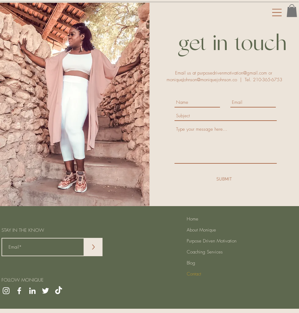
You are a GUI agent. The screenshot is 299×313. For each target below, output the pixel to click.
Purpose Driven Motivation (211, 241)
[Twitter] (45, 290)
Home (192, 219)
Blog (191, 263)
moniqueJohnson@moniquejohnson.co (202, 80)
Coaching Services (205, 252)
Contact (194, 274)
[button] (291, 10)
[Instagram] (6, 290)
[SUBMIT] (224, 179)
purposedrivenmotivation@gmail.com (232, 73)
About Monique (201, 230)
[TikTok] (58, 290)
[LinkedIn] (32, 290)
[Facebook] (19, 290)
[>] (93, 247)
